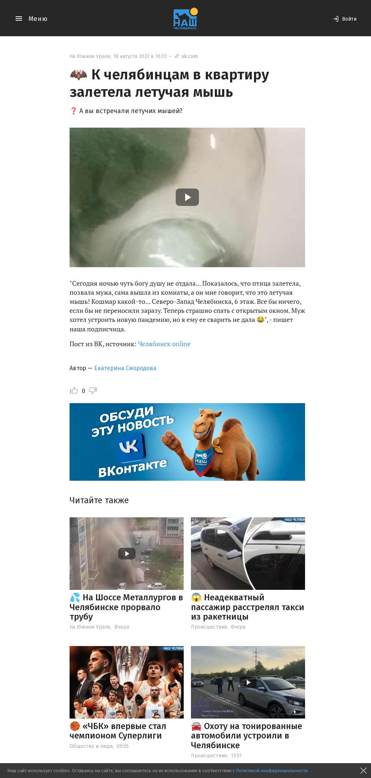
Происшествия (209, 627)
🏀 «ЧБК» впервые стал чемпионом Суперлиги (118, 731)
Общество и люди (91, 746)
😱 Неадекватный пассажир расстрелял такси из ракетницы (247, 607)
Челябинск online (164, 343)
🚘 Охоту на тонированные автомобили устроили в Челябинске (246, 735)
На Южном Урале (90, 56)
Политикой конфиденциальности (272, 770)
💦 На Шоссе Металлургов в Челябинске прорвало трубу (126, 607)
